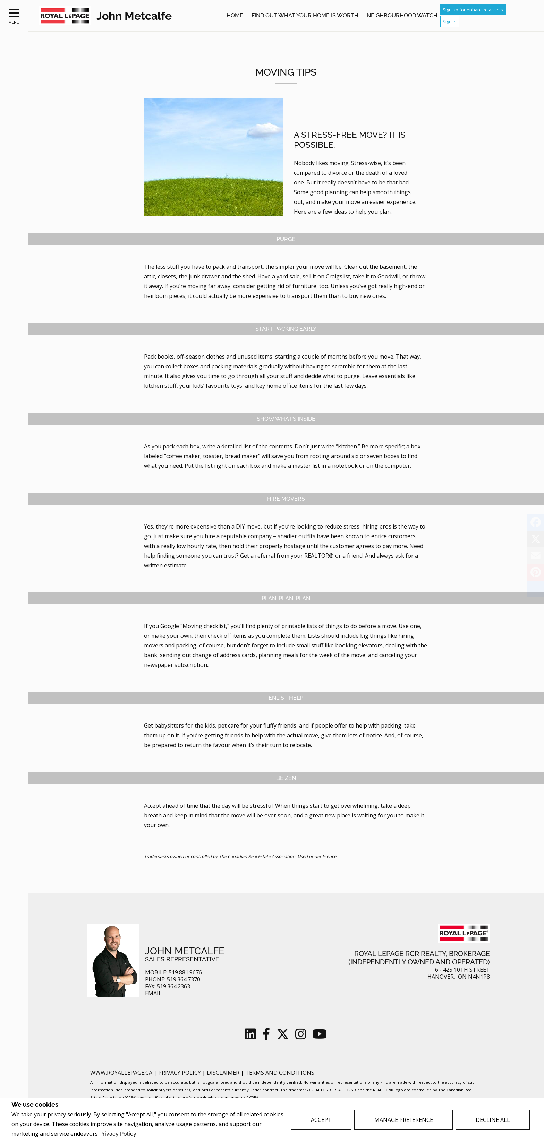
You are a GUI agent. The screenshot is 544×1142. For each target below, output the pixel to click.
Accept (321, 1120)
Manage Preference (403, 1120)
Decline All (493, 1120)
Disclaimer (224, 1072)
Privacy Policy (117, 1134)
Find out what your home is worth (305, 15)
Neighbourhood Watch (402, 15)
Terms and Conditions (279, 1072)
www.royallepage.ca (121, 1072)
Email (153, 993)
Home (235, 15)
